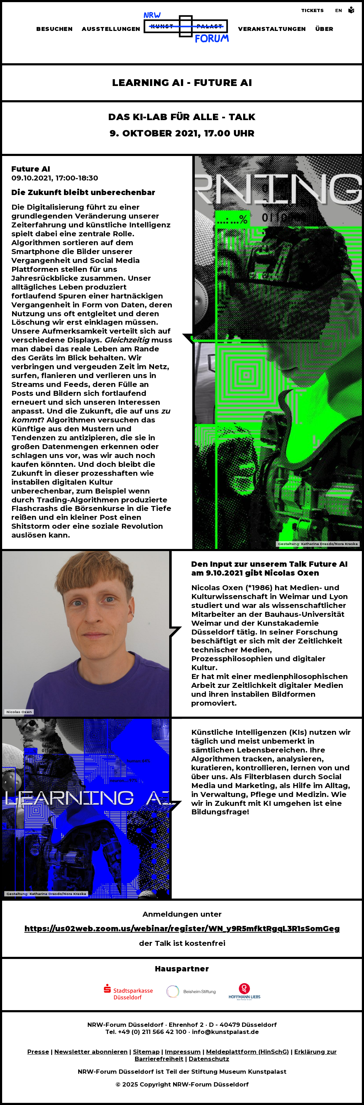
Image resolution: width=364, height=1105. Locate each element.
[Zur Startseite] (186, 28)
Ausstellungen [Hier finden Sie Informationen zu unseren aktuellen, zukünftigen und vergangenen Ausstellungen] (111, 29)
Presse (38, 1051)
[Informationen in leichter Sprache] (351, 12)
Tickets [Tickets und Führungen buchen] (312, 10)
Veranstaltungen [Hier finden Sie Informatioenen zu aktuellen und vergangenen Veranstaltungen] (272, 29)
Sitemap (146, 1051)
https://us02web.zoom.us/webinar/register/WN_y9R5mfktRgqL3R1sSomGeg (182, 928)
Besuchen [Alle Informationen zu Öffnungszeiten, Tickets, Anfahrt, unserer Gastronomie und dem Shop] (54, 29)
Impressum (183, 1051)
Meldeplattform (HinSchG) (247, 1051)
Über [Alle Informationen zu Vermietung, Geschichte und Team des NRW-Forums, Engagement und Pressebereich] (324, 29)
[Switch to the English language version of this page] (338, 10)
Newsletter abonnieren (91, 1051)
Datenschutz (209, 1058)
